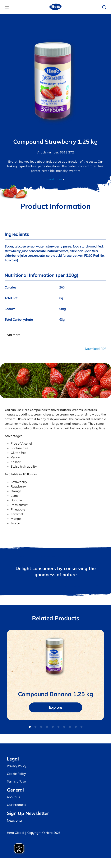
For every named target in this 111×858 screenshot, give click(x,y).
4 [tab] (47, 727)
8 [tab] (70, 727)
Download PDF (95, 349)
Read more (55, 179)
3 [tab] (41, 727)
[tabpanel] (55, 675)
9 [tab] (76, 727)
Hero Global (15, 833)
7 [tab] (64, 727)
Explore (55, 707)
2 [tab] (35, 727)
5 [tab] (53, 727)
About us (13, 797)
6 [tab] (58, 727)
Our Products (16, 805)
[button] (105, 7)
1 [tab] (30, 727)
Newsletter (14, 820)
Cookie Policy (16, 774)
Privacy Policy (16, 766)
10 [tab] (81, 727)
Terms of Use (16, 781)
